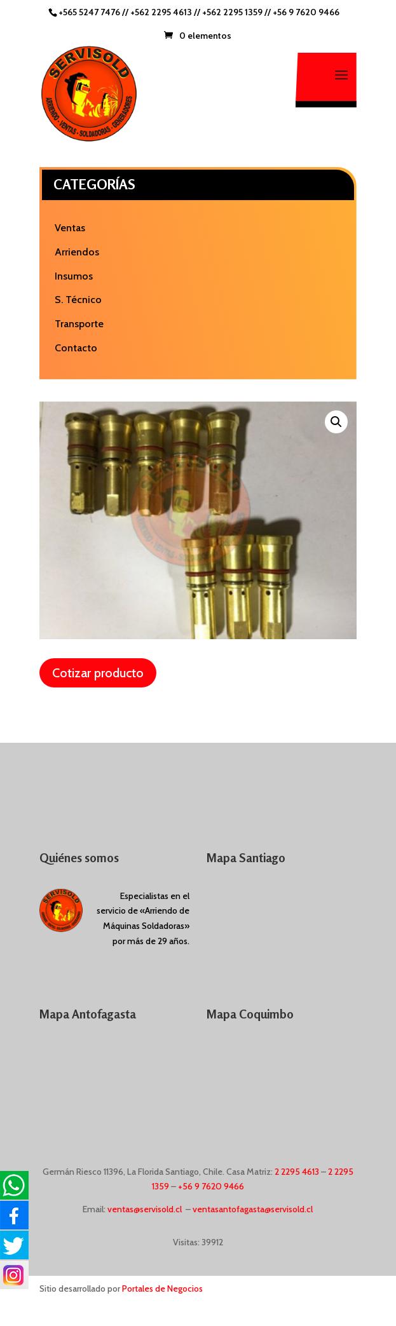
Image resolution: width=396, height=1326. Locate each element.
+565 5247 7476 (89, 12)
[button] (336, 421)
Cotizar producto (98, 672)
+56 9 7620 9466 (306, 12)
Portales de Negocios (162, 1288)
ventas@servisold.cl (144, 1209)
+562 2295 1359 (232, 12)
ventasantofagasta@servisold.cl (253, 1209)
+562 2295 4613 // (166, 12)
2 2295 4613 (297, 1171)
